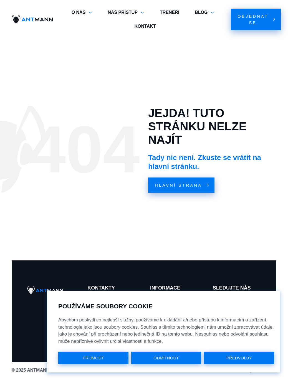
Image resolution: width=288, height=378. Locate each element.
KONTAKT (145, 26)
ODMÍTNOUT (166, 358)
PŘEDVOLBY (239, 358)
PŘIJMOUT (93, 358)
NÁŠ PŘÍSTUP (126, 12)
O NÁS (82, 12)
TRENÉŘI (169, 12)
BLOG (204, 12)
